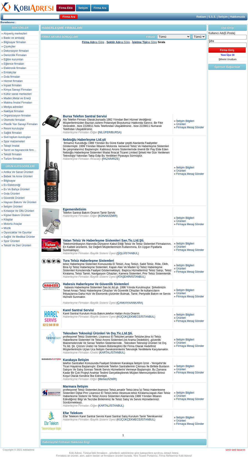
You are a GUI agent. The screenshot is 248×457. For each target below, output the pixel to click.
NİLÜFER (104, 132)
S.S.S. (212, 16)
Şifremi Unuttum (228, 59)
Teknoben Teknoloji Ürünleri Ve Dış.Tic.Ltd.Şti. (98, 333)
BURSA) (116, 132)
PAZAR (107, 159)
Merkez (103, 379)
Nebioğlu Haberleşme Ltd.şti (84, 139)
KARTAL (105, 352)
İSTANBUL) (132, 253)
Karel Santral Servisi (78, 310)
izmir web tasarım (235, 449)
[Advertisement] (123, 79)
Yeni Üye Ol (228, 55)
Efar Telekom (73, 413)
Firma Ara (100, 8)
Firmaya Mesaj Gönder (190, 127)
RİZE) (115, 159)
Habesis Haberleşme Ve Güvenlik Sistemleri (96, 284)
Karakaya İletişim (76, 360)
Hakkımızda (237, 16)
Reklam (201, 16)
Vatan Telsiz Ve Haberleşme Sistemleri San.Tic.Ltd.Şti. (103, 240)
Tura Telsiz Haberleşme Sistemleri (88, 260)
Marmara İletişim (75, 386)
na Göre (93, 42)
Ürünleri (181, 124)
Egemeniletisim (74, 209)
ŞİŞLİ (120, 253)
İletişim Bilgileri (185, 121)
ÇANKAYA (123, 302)
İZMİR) (113, 215)
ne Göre (144, 42)
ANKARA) (137, 302)
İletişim (83, 8)
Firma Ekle (66, 8)
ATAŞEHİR (124, 276)
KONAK (103, 215)
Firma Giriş (227, 50)
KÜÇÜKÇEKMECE (128, 316)
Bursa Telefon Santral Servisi (85, 116)
